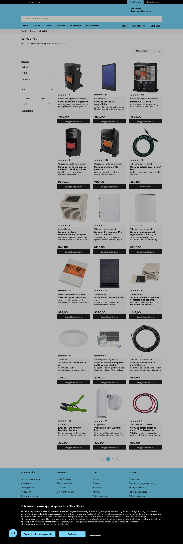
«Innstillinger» (52, 522)
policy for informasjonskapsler (48, 514)
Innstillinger (95, 536)
